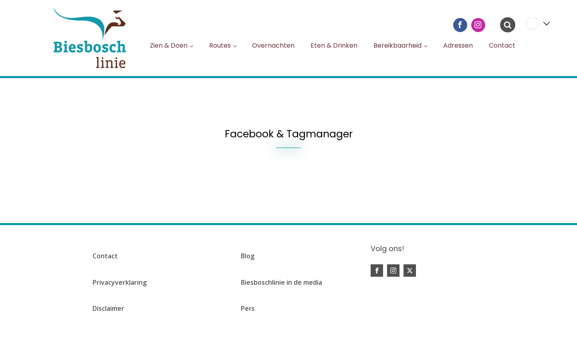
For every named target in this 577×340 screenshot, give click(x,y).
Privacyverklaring (120, 282)
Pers (248, 308)
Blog (247, 255)
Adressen (458, 45)
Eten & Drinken (334, 45)
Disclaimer (108, 308)
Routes (220, 45)
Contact (502, 45)
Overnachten (273, 45)
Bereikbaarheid (397, 45)
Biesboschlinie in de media (281, 282)
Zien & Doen (169, 45)
